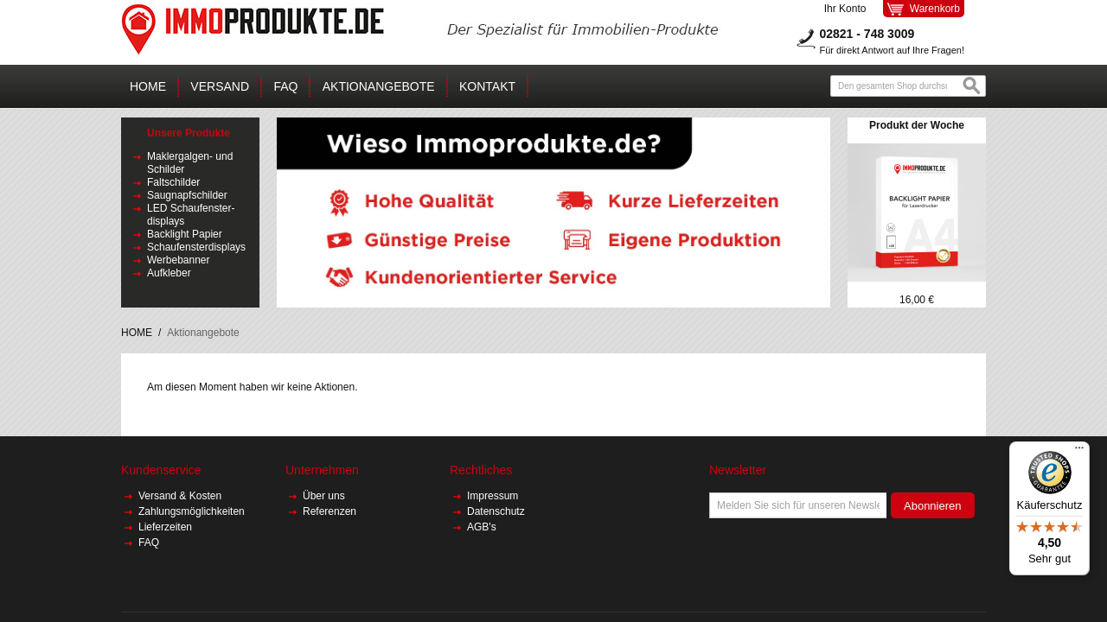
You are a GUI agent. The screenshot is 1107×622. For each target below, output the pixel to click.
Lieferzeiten (165, 527)
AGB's (481, 527)
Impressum (492, 496)
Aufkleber (169, 273)
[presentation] (840, 552)
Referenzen (329, 511)
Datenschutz (496, 511)
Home (148, 86)
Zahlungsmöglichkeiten (191, 511)
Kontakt (487, 86)
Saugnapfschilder (187, 195)
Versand (219, 86)
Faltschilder (173, 182)
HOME (136, 333)
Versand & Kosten (181, 496)
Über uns (325, 496)
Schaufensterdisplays (196, 247)
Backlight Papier (184, 234)
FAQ (285, 86)
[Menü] (1079, 451)
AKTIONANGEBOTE (379, 86)
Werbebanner (178, 260)
